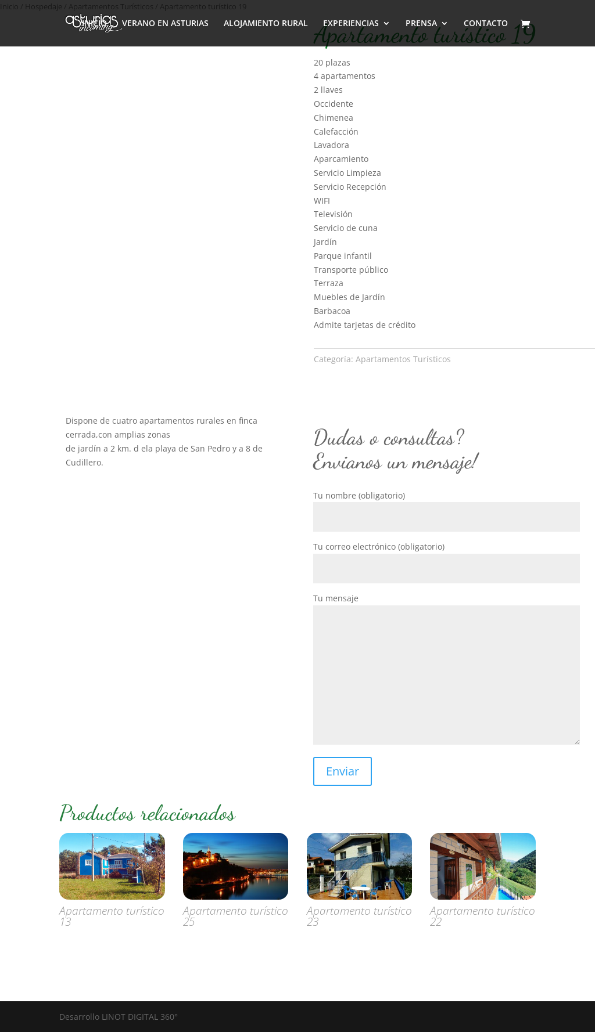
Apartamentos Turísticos (403, 359)
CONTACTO (486, 23)
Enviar (342, 771)
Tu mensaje (446, 670)
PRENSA (421, 23)
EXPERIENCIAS (351, 23)
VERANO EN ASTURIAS (165, 23)
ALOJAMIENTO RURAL (266, 23)
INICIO (94, 23)
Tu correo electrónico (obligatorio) (446, 557)
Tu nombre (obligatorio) (446, 506)
